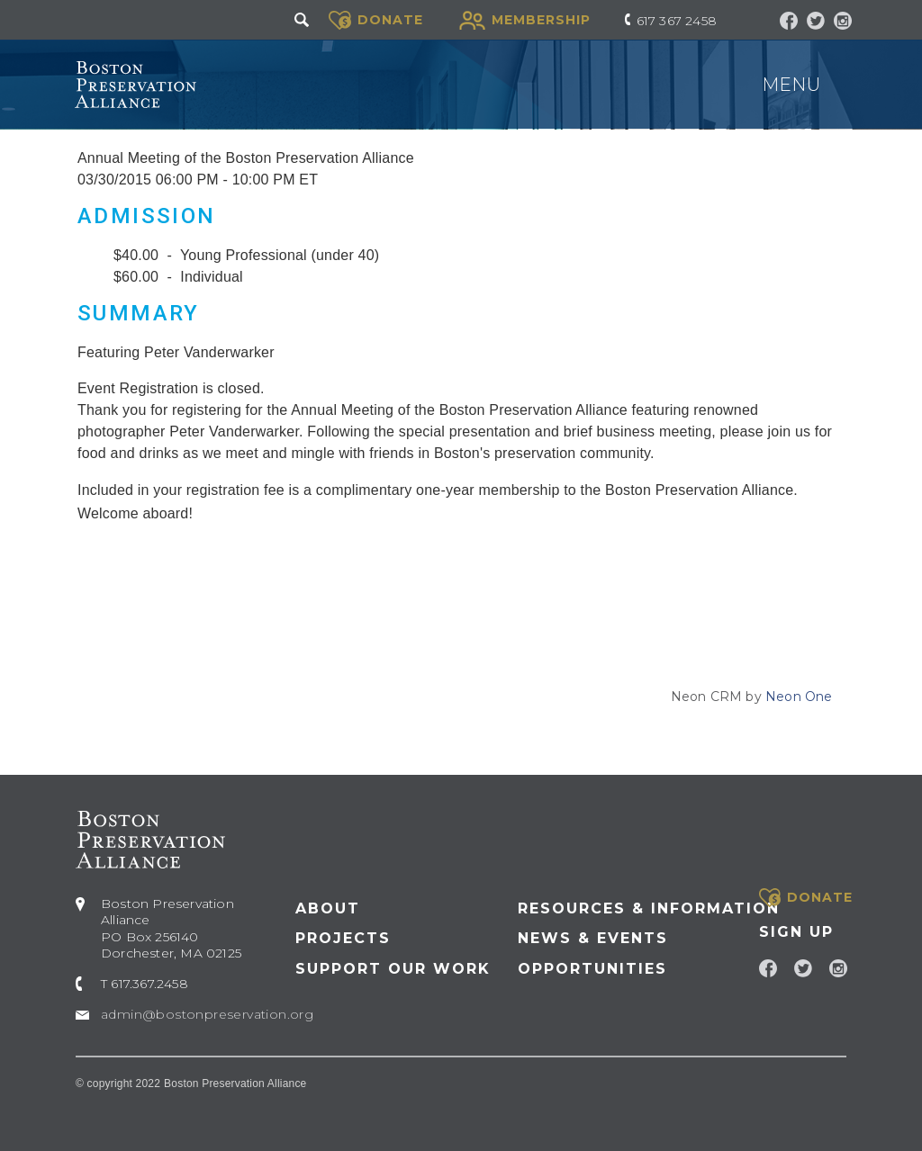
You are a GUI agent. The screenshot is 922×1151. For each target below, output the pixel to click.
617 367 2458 (677, 21)
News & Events (593, 938)
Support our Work (393, 968)
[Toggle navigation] (844, 85)
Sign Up (796, 931)
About (327, 908)
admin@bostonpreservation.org (207, 1014)
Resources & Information (649, 908)
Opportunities (592, 968)
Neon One (799, 696)
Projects (343, 938)
